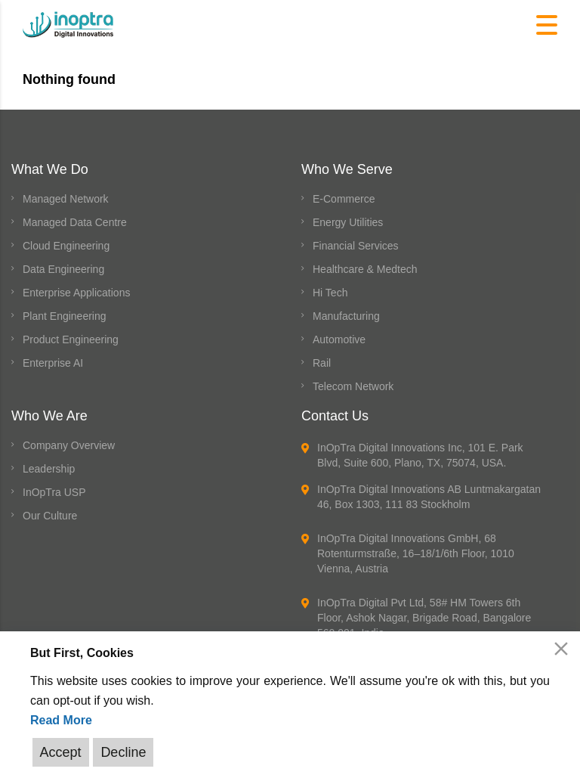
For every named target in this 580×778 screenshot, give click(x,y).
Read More (61, 720)
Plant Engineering (64, 316)
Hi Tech (330, 293)
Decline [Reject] (123, 752)
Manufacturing (346, 316)
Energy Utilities (348, 222)
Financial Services (356, 246)
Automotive (339, 339)
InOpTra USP (54, 492)
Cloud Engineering (66, 246)
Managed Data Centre (75, 222)
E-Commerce (344, 199)
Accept (61, 752)
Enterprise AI (53, 363)
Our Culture (50, 516)
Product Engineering (71, 339)
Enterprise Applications (76, 293)
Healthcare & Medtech (365, 269)
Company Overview (69, 445)
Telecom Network (353, 386)
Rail (322, 363)
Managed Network (66, 199)
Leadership (49, 469)
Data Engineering (63, 269)
